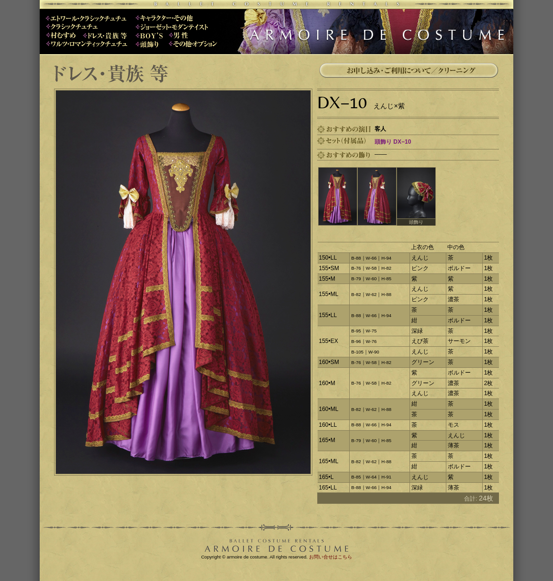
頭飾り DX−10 (393, 141)
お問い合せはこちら (330, 556)
